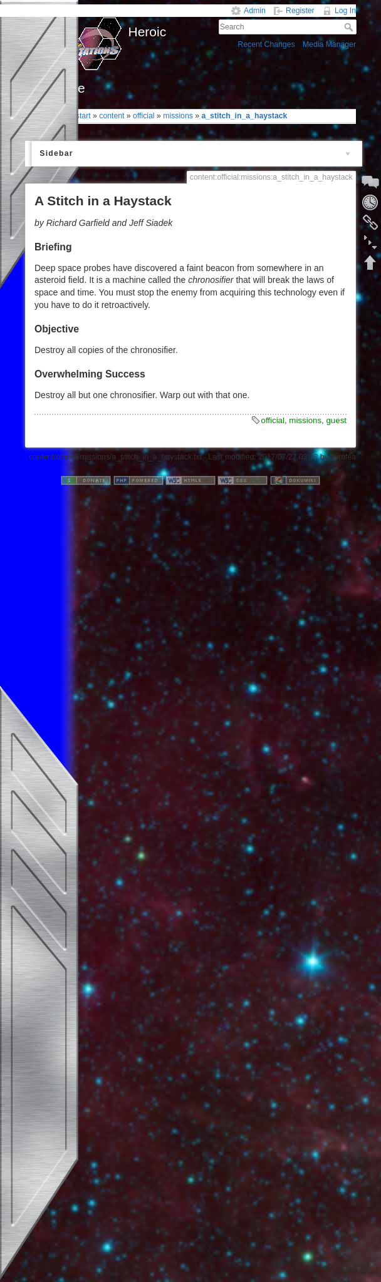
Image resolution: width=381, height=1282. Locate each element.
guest (336, 420)
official (144, 115)
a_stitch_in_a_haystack (244, 115)
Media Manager (329, 44)
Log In (345, 10)
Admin (255, 10)
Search (350, 27)
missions (178, 115)
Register (300, 10)
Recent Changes (266, 44)
